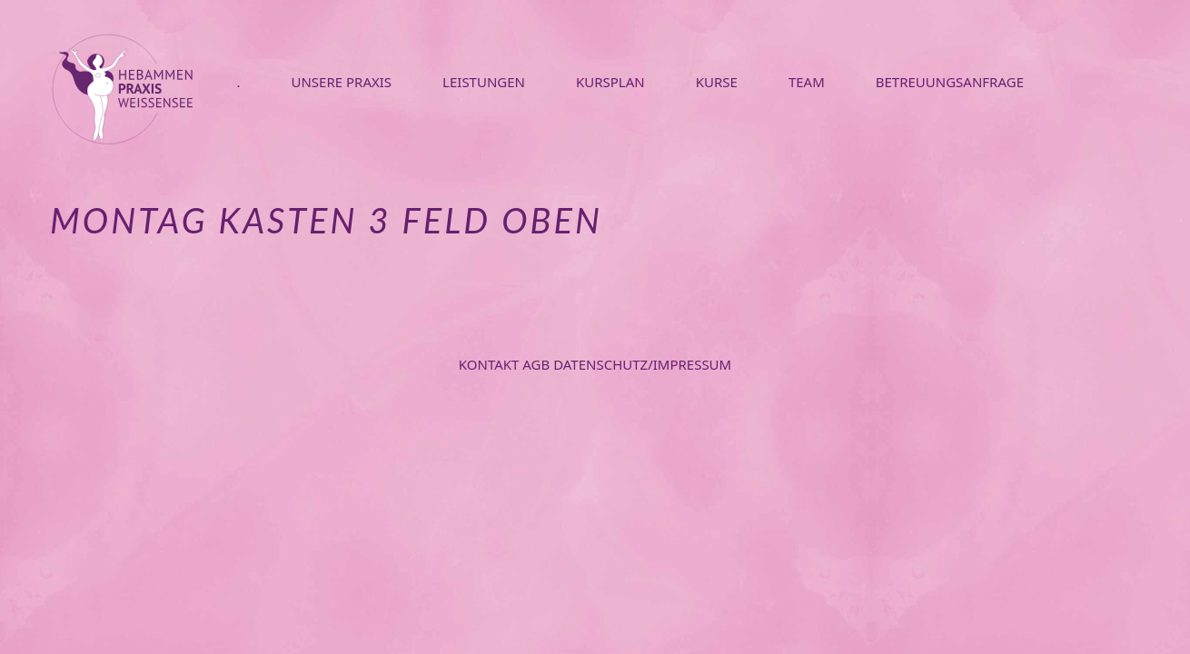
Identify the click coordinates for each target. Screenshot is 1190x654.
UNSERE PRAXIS (341, 82)
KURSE (717, 82)
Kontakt (491, 364)
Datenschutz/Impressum (642, 364)
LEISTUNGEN (483, 82)
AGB (537, 364)
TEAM (806, 82)
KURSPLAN (610, 82)
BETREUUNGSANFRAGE (950, 82)
